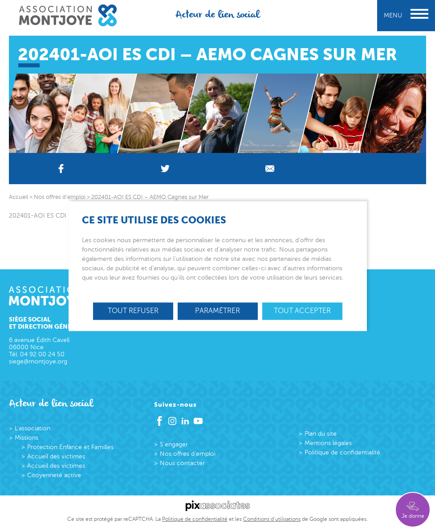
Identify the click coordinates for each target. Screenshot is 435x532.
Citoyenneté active (54, 475)
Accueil (18, 197)
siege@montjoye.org (38, 361)
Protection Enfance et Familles (70, 447)
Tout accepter (302, 311)
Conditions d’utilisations (272, 519)
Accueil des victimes (56, 456)
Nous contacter (182, 463)
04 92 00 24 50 (42, 354)
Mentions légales (328, 443)
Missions (26, 437)
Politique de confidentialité (342, 452)
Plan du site (321, 433)
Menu (406, 15)
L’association (32, 428)
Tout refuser (133, 311)
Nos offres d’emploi (187, 453)
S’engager (174, 444)
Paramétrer (217, 311)
